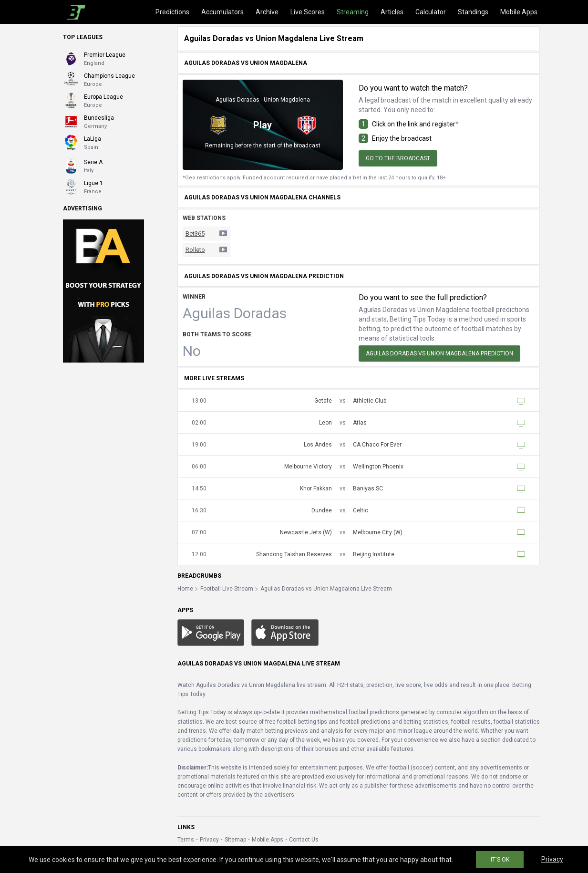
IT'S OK (500, 859)
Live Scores (307, 12)
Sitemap (235, 839)
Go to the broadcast (398, 158)
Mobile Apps (518, 12)
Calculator (430, 12)
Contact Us (304, 839)
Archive (267, 12)
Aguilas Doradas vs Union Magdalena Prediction (439, 353)
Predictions (172, 12)
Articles (392, 12)
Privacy (209, 839)
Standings (473, 12)
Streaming (353, 12)
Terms (185, 839)
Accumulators (222, 12)
